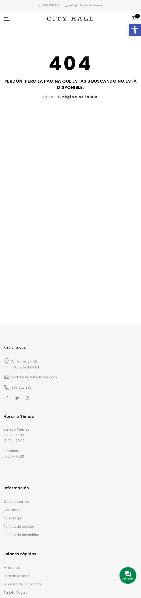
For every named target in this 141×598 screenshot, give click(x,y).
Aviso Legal (13, 518)
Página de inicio (80, 96)
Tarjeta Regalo (16, 592)
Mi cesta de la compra (22, 584)
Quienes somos (17, 501)
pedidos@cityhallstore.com (34, 377)
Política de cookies (19, 526)
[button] (135, 30)
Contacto (12, 510)
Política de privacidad (21, 534)
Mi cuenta (12, 567)
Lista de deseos (16, 576)
